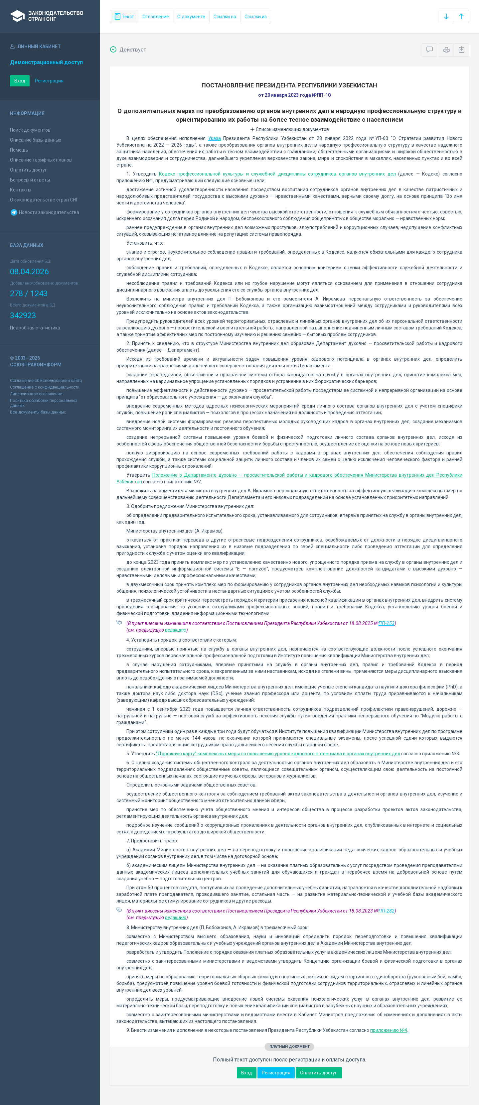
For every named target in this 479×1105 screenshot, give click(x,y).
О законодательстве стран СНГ (44, 199)
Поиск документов (30, 130)
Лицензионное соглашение (36, 394)
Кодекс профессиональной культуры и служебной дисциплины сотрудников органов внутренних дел (277, 174)
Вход (19, 80)
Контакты (20, 189)
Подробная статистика (35, 327)
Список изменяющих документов (289, 129)
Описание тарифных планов (41, 160)
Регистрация (49, 80)
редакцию (175, 630)
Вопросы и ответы (30, 180)
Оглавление (155, 16)
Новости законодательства (44, 212)
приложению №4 (388, 1030)
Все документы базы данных (38, 412)
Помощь (19, 150)
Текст (124, 16)
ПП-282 (387, 911)
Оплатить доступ (29, 170)
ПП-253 (387, 623)
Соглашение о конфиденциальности (45, 387)
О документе (191, 16)
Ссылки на (225, 16)
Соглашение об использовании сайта (46, 380)
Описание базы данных (35, 140)
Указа (214, 138)
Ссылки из (255, 16)
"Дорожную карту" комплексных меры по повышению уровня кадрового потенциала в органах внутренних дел (278, 753)
